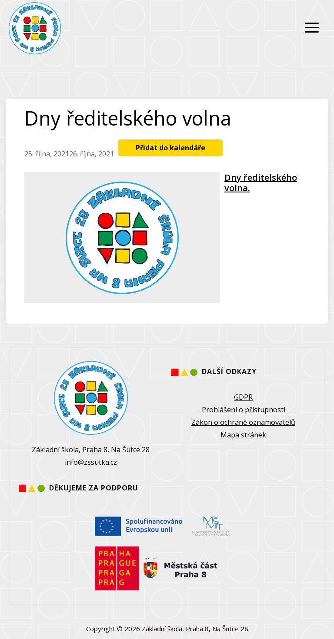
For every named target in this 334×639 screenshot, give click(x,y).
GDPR (243, 397)
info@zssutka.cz (91, 462)
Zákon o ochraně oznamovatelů (243, 422)
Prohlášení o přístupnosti (243, 409)
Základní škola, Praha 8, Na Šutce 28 (195, 628)
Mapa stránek (243, 435)
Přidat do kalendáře (170, 147)
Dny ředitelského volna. (260, 183)
